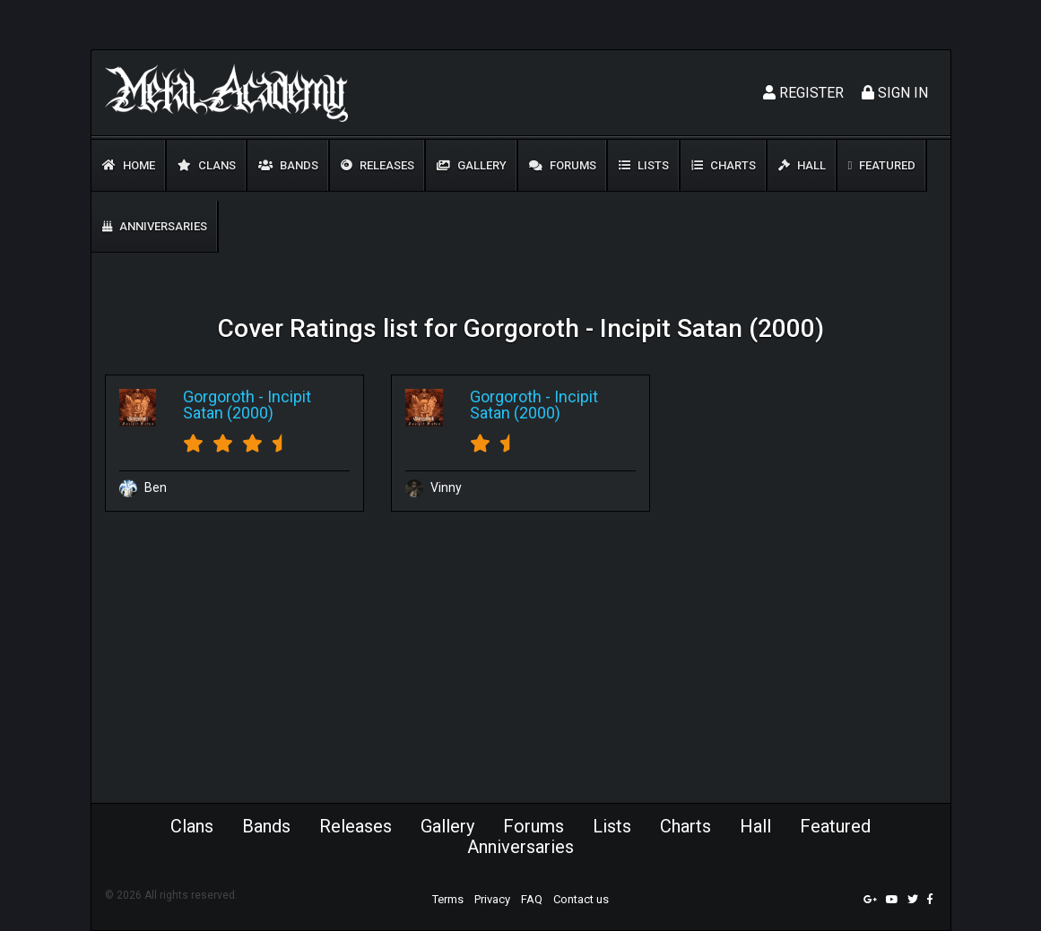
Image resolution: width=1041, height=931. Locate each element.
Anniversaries (154, 226)
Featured (882, 165)
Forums (562, 165)
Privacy (492, 899)
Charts (723, 165)
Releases (377, 165)
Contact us (581, 899)
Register (803, 92)
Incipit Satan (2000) (247, 404)
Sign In (895, 92)
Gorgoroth (219, 396)
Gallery (472, 165)
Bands (288, 165)
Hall (802, 165)
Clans (207, 165)
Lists (644, 165)
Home (128, 165)
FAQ (531, 899)
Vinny (433, 487)
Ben (143, 487)
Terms (448, 899)
